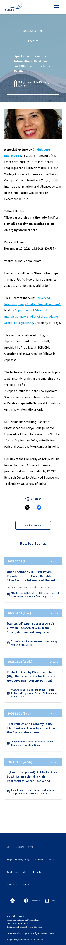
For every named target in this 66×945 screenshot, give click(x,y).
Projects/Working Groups (18, 859)
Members (38, 859)
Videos (26, 872)
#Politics (22, 587)
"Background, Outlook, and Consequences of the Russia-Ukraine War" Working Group (33, 594)
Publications (12, 872)
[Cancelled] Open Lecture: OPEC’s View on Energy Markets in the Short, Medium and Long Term (30, 627)
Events (50, 859)
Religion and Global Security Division (33, 83)
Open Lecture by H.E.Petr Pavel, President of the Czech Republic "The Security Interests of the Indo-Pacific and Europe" (32, 576)
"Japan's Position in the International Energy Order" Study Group (32, 643)
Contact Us (12, 884)
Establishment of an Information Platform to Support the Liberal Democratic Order (32, 791)
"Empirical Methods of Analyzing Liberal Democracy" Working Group (30, 743)
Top (9, 846)
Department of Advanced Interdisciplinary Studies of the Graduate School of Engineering (31, 316)
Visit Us (25, 884)
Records (37, 872)
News (30, 846)
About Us (19, 846)
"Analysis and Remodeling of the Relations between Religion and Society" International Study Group (32, 693)
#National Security (39, 587)
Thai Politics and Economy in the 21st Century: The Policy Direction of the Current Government (33, 728)
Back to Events (33, 525)
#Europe (11, 587)
